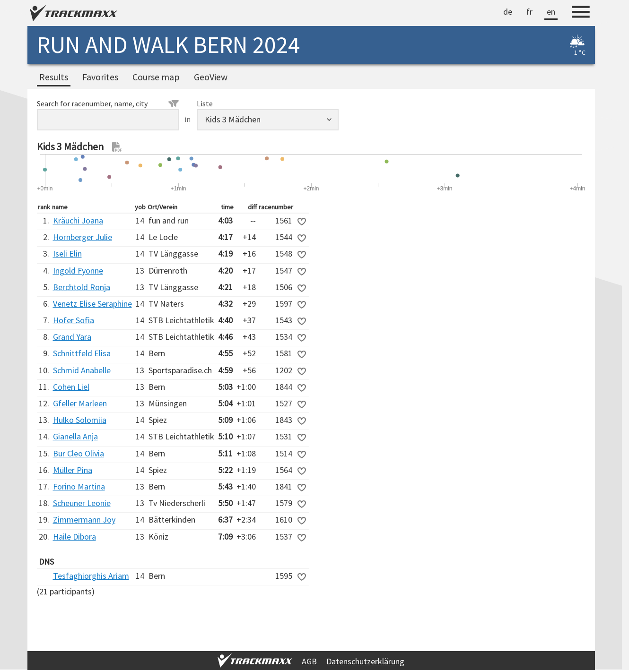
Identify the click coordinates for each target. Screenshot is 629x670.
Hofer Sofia (73, 320)
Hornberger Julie (82, 237)
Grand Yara (72, 336)
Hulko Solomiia (79, 419)
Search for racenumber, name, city (108, 103)
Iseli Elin (67, 253)
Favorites (100, 77)
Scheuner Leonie (82, 503)
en (551, 11)
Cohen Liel (71, 386)
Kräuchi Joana (78, 220)
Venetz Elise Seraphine (92, 303)
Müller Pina (72, 469)
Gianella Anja (75, 436)
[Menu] (581, 13)
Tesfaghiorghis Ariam (91, 575)
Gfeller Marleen (80, 403)
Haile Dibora (74, 536)
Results (53, 77)
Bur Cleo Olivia (78, 453)
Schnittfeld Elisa (82, 353)
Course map (156, 77)
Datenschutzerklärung (365, 661)
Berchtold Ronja (81, 287)
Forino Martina (79, 486)
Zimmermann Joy (84, 519)
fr (529, 11)
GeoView (210, 77)
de (507, 11)
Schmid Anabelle (82, 370)
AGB (309, 661)
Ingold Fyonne (78, 270)
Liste (205, 103)
